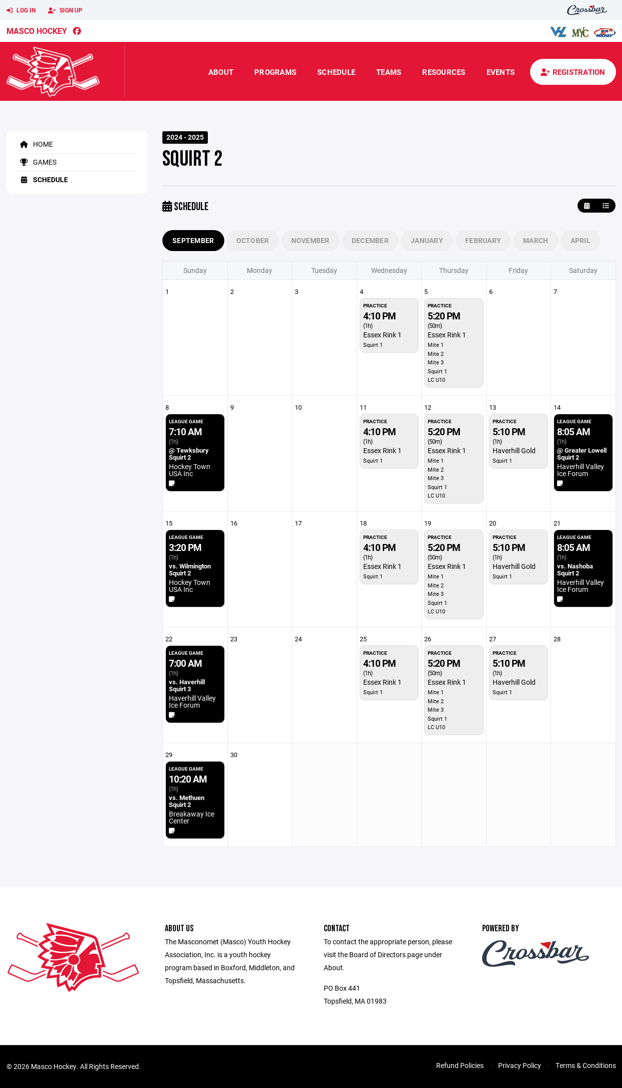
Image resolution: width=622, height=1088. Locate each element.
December (370, 240)
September (193, 240)
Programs (275, 72)
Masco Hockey (36, 30)
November (310, 240)
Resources (443, 72)
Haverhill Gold (514, 450)
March (535, 240)
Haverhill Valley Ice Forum (580, 470)
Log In (20, 10)
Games (36, 162)
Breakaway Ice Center (191, 817)
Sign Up (65, 10)
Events (501, 72)
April (581, 240)
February (483, 240)
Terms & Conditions (586, 1065)
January (427, 240)
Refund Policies (460, 1065)
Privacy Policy (519, 1065)
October (252, 240)
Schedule (336, 72)
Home (34, 144)
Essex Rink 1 (382, 334)
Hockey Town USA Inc (189, 470)
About (220, 72)
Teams (388, 72)
